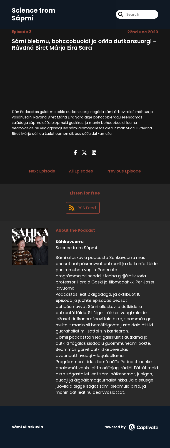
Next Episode (42, 171)
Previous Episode (124, 171)
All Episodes (81, 171)
